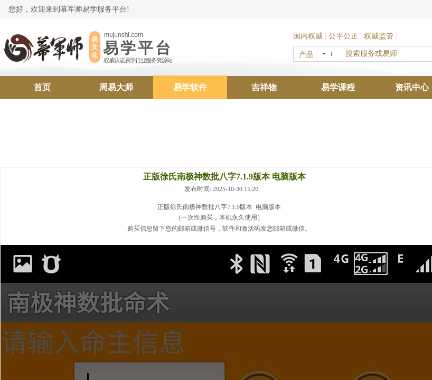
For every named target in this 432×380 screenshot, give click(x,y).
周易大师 (116, 87)
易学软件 (190, 87)
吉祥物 (264, 87)
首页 (42, 87)
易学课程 (338, 87)
